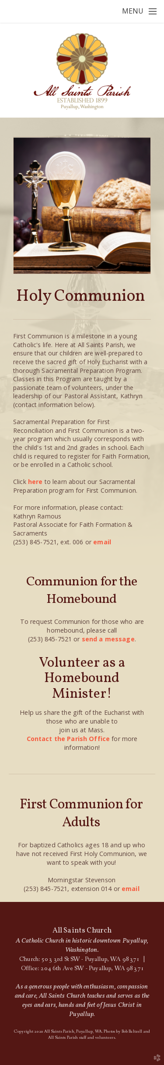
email (102, 542)
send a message (108, 639)
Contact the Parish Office (68, 738)
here (35, 481)
